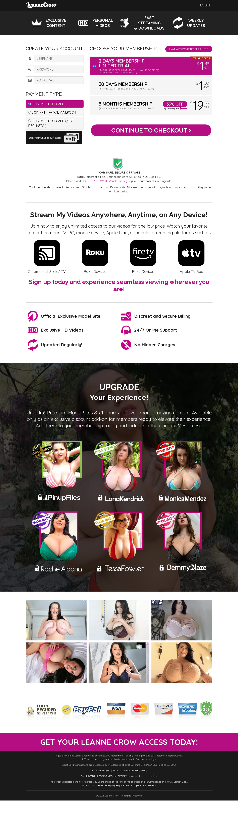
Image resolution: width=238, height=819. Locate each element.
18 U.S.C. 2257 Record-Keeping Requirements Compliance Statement (119, 803)
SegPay (128, 181)
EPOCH (87, 181)
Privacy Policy (139, 788)
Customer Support (100, 788)
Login (205, 5)
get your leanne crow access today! (119, 751)
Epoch (84, 794)
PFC (95, 181)
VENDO (108, 794)
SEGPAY (122, 794)
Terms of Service (121, 788)
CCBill (103, 181)
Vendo (113, 181)
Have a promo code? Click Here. (188, 48)
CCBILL (93, 794)
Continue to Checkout (151, 132)
